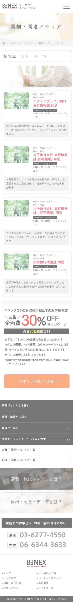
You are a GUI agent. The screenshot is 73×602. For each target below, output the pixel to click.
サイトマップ (46, 588)
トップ (7, 573)
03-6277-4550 (37, 534)
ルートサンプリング (50, 578)
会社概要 (44, 583)
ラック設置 (10, 578)
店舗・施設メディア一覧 (18, 450)
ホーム (5, 43)
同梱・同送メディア (21, 43)
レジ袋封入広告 (47, 573)
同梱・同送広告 (12, 583)
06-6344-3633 (37, 544)
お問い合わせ (11, 588)
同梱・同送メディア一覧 (18, 460)
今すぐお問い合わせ (36, 381)
